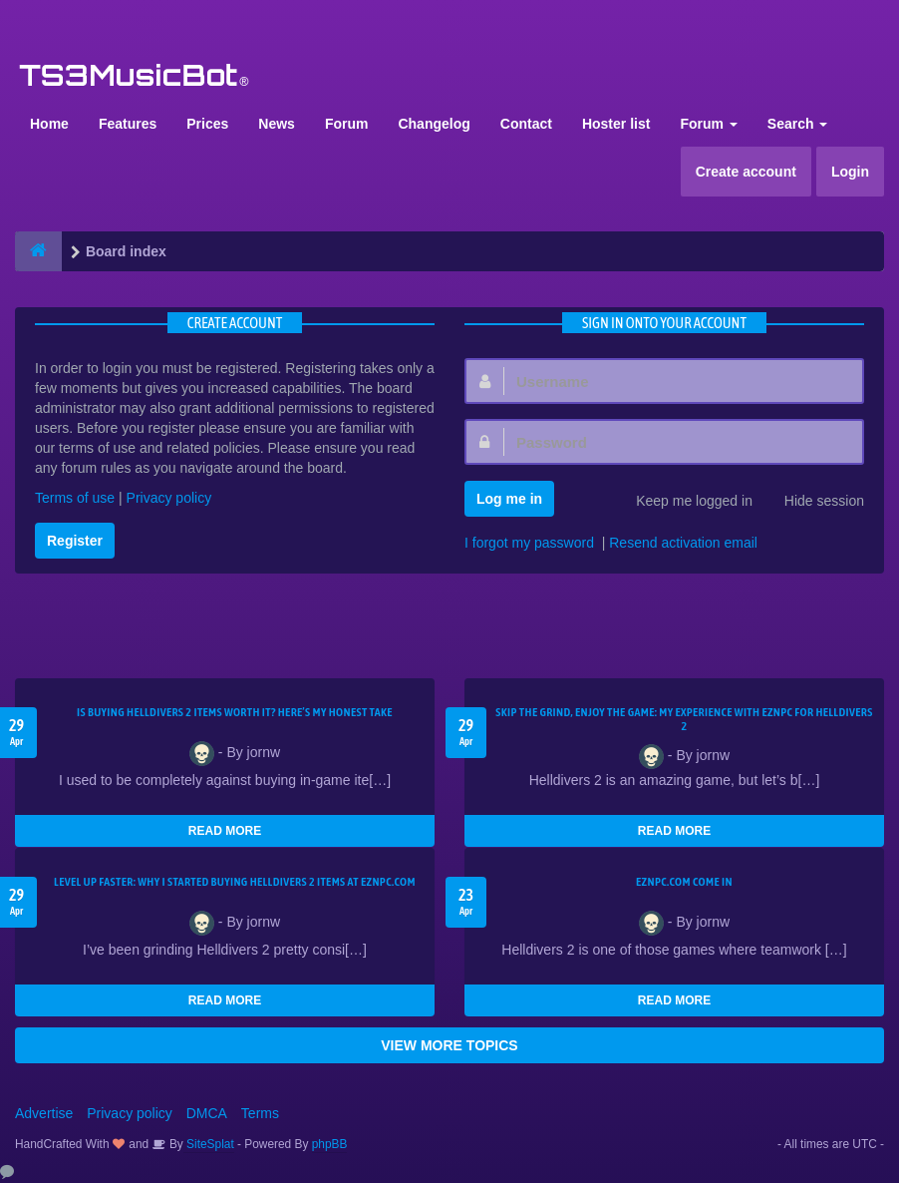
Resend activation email (683, 543)
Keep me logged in (683, 503)
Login (850, 172)
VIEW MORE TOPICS (449, 1045)
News (276, 124)
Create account (746, 172)
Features (127, 124)
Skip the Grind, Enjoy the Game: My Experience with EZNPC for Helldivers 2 (683, 719)
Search (797, 124)
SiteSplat (208, 1144)
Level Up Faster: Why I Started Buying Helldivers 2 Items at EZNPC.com (235, 882)
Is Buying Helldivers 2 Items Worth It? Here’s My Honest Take (235, 712)
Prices (207, 124)
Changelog (433, 124)
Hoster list (616, 124)
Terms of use (75, 498)
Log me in (509, 499)
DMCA (206, 1113)
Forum (347, 124)
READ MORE (224, 831)
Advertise (44, 1113)
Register (75, 541)
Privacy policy (169, 498)
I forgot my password (529, 543)
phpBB (330, 1144)
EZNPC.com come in (684, 882)
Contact (526, 124)
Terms (260, 1113)
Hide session (813, 503)
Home (49, 124)
